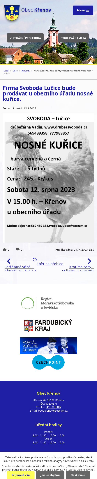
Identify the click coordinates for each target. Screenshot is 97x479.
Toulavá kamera (73, 38)
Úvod (6, 70)
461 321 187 (53, 407)
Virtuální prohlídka (25, 38)
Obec (15, 70)
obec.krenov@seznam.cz (53, 410)
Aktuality (26, 70)
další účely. (87, 461)
